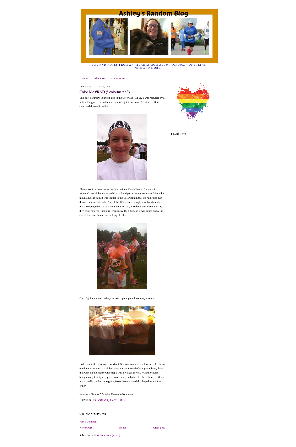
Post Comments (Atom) (107, 435)
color (103, 400)
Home (84, 78)
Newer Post (86, 427)
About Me (99, 78)
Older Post (159, 427)
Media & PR (118, 78)
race (114, 400)
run (122, 400)
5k (94, 400)
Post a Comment (88, 421)
